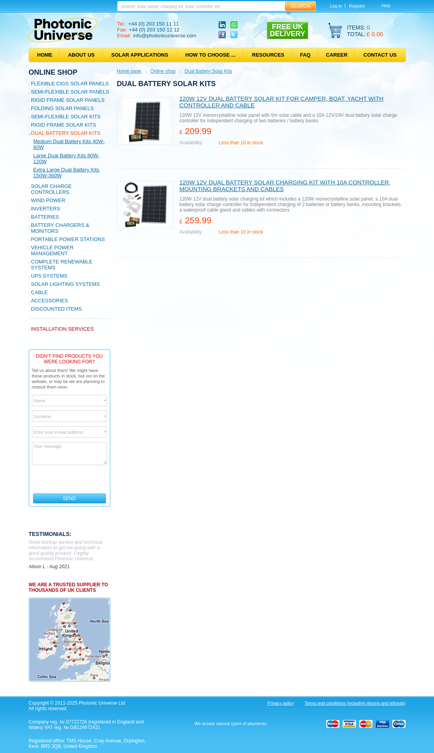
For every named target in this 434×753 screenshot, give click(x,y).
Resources (268, 55)
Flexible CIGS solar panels (70, 84)
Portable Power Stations (68, 239)
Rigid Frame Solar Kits (63, 125)
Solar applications (139, 55)
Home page (129, 71)
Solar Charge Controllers (51, 189)
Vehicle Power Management (52, 250)
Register (357, 6)
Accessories (49, 301)
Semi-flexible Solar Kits (66, 117)
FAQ (305, 55)
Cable (39, 292)
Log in (336, 6)
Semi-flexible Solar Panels (70, 92)
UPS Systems (49, 276)
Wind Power (48, 200)
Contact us (380, 55)
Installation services (62, 329)
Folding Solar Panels (62, 108)
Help (385, 5)
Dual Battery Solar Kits (66, 133)
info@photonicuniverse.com (165, 36)
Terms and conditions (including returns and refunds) (354, 703)
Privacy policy (280, 703)
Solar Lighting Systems (65, 284)
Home (44, 55)
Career (337, 55)
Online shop (53, 72)
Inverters (45, 209)
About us (81, 55)
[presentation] (70, 479)
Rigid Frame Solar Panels (68, 100)
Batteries (45, 217)
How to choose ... (210, 55)
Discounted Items (56, 309)
